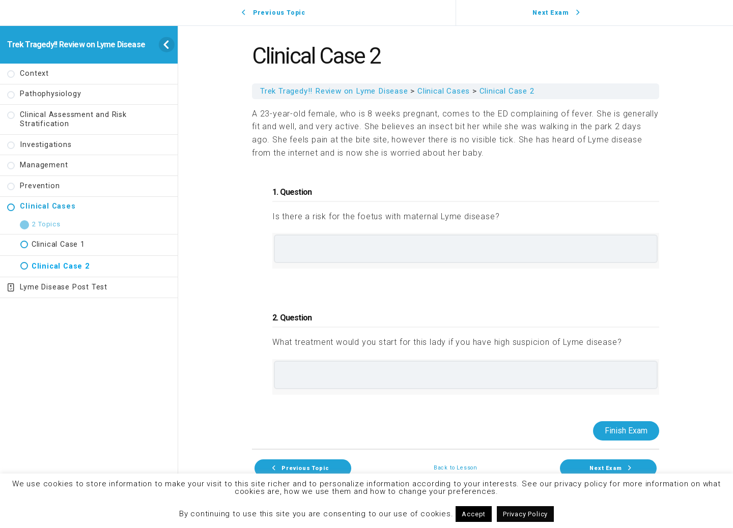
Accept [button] (474, 514)
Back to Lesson (455, 468)
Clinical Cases (443, 91)
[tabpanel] (455, 274)
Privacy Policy (525, 514)
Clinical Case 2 (507, 91)
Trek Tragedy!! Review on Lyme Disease (76, 44)
